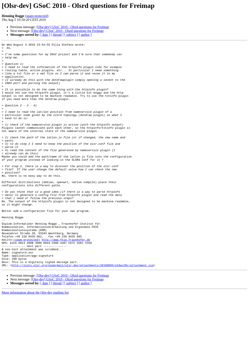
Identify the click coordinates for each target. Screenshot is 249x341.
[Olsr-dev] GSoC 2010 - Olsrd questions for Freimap (73, 27)
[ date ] (45, 34)
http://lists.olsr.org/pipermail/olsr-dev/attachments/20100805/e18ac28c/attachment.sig (82, 310)
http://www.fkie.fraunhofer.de (66, 279)
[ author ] (85, 34)
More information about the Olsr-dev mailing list (35, 337)
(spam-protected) (36, 16)
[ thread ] (57, 34)
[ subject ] (71, 34)
